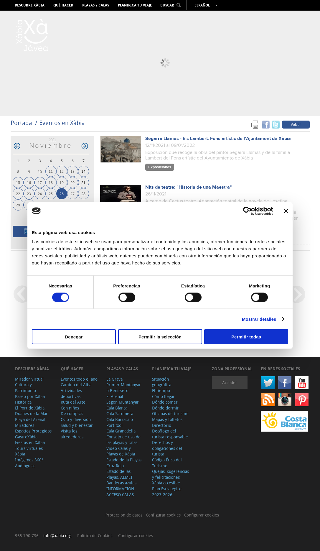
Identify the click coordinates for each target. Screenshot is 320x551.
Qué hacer (63, 5)
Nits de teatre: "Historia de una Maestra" (188, 187)
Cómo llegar (163, 396)
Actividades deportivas (71, 393)
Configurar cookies (164, 515)
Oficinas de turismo (170, 413)
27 (72, 193)
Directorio (161, 425)
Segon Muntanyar (122, 402)
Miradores (24, 425)
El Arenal (114, 396)
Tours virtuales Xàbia (29, 451)
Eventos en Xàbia (62, 123)
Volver (296, 124)
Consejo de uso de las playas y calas (123, 439)
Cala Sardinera (119, 413)
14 (83, 171)
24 (40, 193)
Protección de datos (124, 515)
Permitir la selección (160, 336)
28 (83, 193)
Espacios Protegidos (33, 431)
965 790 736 (27, 535)
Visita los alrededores (72, 434)
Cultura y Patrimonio (25, 387)
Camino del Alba (76, 384)
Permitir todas (246, 336)
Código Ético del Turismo (167, 462)
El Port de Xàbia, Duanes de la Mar (31, 411)
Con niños (70, 408)
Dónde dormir (165, 408)
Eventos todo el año (79, 379)
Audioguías (25, 465)
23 (29, 193)
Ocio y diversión (76, 419)
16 (29, 182)
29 (18, 204)
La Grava (114, 379)
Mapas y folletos (167, 419)
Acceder (229, 382)
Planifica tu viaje (135, 5)
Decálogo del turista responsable (170, 434)
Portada (21, 123)
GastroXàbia (26, 437)
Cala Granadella (121, 431)
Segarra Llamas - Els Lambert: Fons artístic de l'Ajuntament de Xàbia (218, 139)
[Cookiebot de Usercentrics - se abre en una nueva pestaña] (247, 210)
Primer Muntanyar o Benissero (123, 387)
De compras (72, 413)
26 (62, 193)
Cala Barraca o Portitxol (119, 422)
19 (62, 182)
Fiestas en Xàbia (30, 442)
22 (18, 193)
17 (40, 182)
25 (51, 193)
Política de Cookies (94, 535)
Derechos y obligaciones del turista (167, 448)
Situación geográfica (161, 382)
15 (18, 182)
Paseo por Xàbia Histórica (30, 399)
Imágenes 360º (29, 460)
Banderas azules (121, 483)
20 (72, 182)
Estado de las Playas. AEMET (119, 474)
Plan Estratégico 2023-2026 (167, 491)
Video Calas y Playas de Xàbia (120, 451)
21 (83, 182)
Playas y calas (95, 5)
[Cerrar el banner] (286, 211)
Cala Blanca (116, 408)
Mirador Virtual (29, 379)
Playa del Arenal (30, 419)
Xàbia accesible (166, 483)
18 (51, 182)
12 (62, 171)
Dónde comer (165, 402)
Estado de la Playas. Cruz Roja (124, 462)
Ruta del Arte (73, 402)
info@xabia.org (57, 535)
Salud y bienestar (77, 425)
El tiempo (161, 390)
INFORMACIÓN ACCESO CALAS (120, 491)
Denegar (74, 336)
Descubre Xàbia (29, 5)
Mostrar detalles (259, 318)
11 (51, 171)
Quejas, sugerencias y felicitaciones (170, 474)
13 (72, 171)
